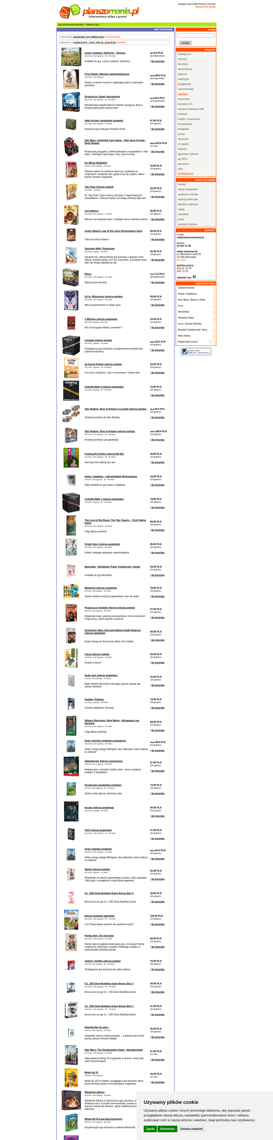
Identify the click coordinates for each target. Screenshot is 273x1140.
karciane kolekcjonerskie (191, 109)
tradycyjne (183, 79)
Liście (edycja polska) (97, 654)
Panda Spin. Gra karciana (99, 935)
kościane (182, 114)
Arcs (180, 305)
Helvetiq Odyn (186, 317)
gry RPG (182, 159)
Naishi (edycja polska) (97, 869)
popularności (79, 37)
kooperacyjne (185, 124)
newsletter (183, 214)
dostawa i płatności (188, 204)
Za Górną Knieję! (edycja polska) (103, 364)
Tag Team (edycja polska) (99, 187)
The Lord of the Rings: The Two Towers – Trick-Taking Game (115, 521)
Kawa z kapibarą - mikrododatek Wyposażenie (111, 476)
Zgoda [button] (150, 1128)
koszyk (211, 4)
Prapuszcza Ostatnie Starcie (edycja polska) (110, 607)
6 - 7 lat (89, 42)
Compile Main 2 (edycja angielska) (104, 386)
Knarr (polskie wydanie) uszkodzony (105, 740)
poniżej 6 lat (79, 42)
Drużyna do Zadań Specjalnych (102, 96)
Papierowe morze (188, 341)
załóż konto (198, 4)
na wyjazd (183, 144)
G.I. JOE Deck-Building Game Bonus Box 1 (109, 1006)
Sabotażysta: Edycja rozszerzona (103, 761)
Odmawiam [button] (167, 1128)
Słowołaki (183, 311)
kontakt (182, 184)
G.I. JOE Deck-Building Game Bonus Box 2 (109, 983)
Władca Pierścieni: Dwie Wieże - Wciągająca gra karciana (112, 722)
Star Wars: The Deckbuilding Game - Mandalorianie (114, 1050)
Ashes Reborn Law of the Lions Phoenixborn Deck (113, 231)
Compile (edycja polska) (98, 340)
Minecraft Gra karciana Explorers (103, 1119)
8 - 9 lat (96, 42)
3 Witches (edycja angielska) (101, 319)
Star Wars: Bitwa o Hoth (191, 299)
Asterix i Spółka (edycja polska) (103, 961)
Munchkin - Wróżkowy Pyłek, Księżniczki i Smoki (112, 566)
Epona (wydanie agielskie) (99, 916)
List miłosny (92, 211)
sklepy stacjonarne (188, 189)
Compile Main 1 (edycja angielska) (104, 499)
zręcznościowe (186, 89)
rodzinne (182, 59)
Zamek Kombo (186, 287)
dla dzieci (183, 64)
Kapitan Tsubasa (94, 699)
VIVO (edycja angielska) (98, 830)
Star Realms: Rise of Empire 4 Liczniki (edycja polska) (115, 409)
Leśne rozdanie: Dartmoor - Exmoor (105, 53)
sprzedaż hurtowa (187, 224)
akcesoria (183, 139)
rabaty (181, 209)
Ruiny (88, 274)
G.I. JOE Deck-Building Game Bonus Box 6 (109, 893)
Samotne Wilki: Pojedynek (99, 248)
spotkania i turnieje (188, 194)
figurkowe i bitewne (188, 154)
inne (180, 169)
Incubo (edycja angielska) (99, 807)
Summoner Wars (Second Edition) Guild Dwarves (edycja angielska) (113, 632)
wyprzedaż (185, 174)
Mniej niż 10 (91, 1072)
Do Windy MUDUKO (96, 163)
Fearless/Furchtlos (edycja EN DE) (104, 454)
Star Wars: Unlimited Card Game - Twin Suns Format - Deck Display (115, 142)
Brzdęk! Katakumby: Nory (192, 329)
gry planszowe (66, 24)
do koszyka (158, 61)
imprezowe (184, 99)
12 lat (113, 42)
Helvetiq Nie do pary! (96, 1027)
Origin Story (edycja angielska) (102, 544)
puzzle (181, 134)
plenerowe (183, 164)
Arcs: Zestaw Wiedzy (190, 323)
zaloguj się (184, 4)
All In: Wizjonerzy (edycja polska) (103, 296)
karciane (79, 24)
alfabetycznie (97, 37)
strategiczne (184, 54)
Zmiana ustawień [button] (191, 1128)
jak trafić (181, 259)
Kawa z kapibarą (187, 293)
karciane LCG (185, 104)
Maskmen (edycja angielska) (101, 588)
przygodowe (184, 84)
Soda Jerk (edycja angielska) (101, 675)
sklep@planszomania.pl (190, 237)
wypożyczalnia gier (188, 199)
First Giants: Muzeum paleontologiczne (107, 74)
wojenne (182, 149)
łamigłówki (183, 129)
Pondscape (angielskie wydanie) (103, 785)
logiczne (182, 74)
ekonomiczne (185, 69)
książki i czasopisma (189, 119)
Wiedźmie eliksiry (95, 1092)
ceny (88, 37)
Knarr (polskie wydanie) (98, 849)
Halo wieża (184, 335)
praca (181, 219)
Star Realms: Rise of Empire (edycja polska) (110, 431)
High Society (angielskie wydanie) (104, 120)
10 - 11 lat (105, 42)
